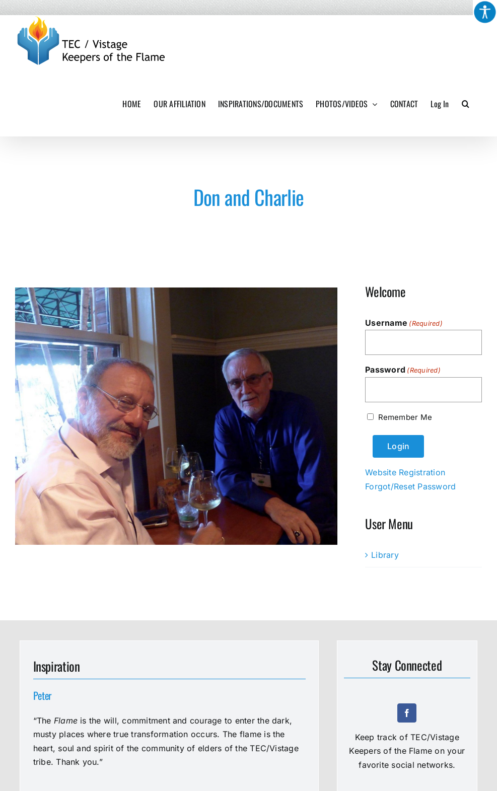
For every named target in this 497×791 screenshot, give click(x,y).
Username (404, 323)
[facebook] (406, 713)
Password (403, 370)
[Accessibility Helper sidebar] (485, 12)
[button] (465, 103)
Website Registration (405, 472)
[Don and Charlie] (176, 416)
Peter (42, 695)
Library (385, 555)
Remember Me (405, 417)
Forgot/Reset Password (410, 486)
